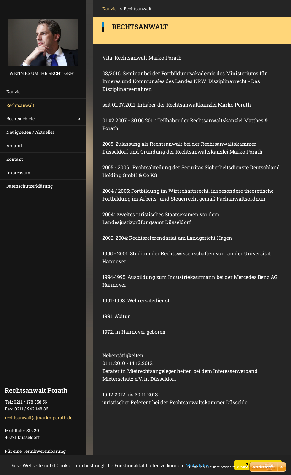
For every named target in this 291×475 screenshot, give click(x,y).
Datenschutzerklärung (29, 186)
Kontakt (14, 159)
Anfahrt (14, 146)
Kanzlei (14, 92)
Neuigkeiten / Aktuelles (30, 132)
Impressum (18, 172)
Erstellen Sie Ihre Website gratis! (218, 467)
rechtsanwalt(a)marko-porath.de (38, 417)
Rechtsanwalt (20, 105)
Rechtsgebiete (20, 119)
